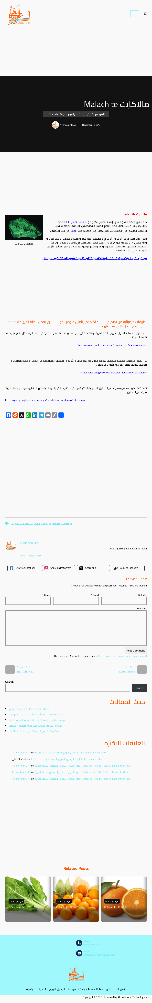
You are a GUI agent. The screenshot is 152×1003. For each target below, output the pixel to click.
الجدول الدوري (57, 989)
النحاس (73, 230)
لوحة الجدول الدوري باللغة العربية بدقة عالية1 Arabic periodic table (71, 752)
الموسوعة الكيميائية (92, 114)
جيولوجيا (67, 523)
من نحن (110, 989)
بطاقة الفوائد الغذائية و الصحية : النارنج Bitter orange (37, 720)
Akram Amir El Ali (21, 752)
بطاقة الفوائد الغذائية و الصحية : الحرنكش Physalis (36, 714)
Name (46, 595)
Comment (140, 608)
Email (95, 595)
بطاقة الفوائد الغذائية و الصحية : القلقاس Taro (34, 731)
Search (9, 682)
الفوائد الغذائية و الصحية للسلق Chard (29, 708)
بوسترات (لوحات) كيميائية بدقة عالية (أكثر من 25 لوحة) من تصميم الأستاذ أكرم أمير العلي (94, 258)
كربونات (46, 523)
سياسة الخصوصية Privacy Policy (85, 989)
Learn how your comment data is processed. (100, 655)
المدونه (42, 989)
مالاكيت (24, 523)
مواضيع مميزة (68, 114)
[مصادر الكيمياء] (19, 14)
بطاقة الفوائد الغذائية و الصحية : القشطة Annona (35, 725)
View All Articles (30, 556)
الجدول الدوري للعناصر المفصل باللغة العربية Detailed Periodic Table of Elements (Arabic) (83, 765)
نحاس (14, 523)
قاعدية (56, 523)
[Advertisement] (76, 52)
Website (142, 595)
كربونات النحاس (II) (77, 221)
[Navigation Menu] (134, 13)
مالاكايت (35, 523)
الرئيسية (30, 989)
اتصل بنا (121, 989)
